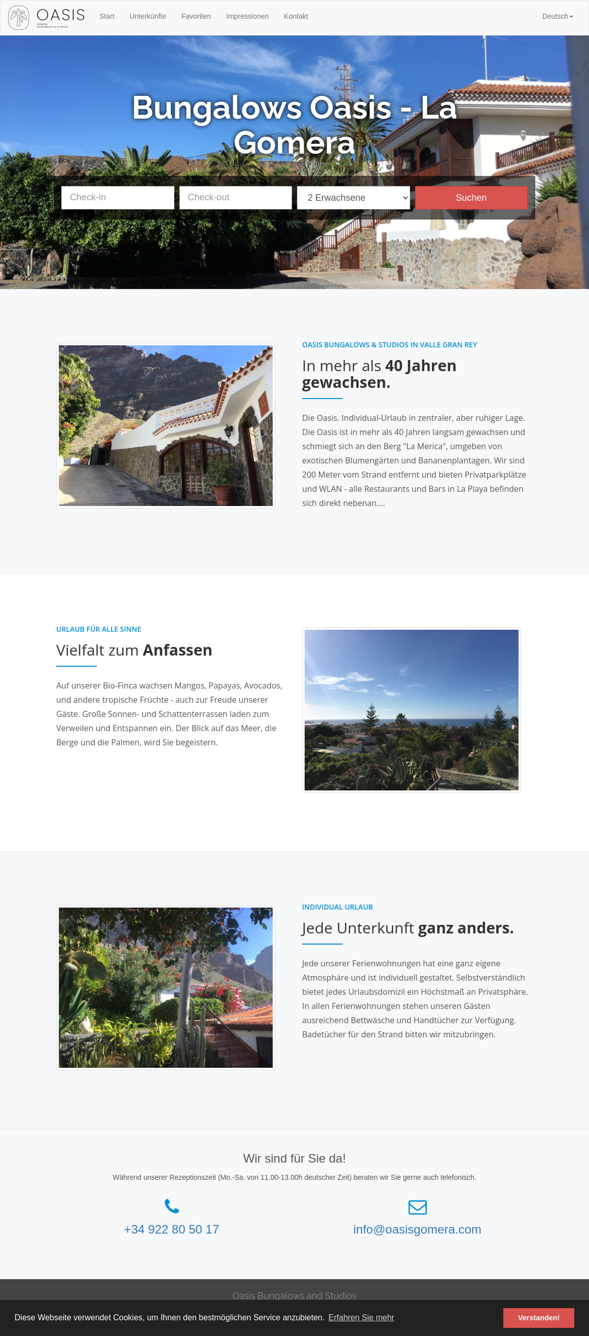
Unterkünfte (148, 16)
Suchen (471, 198)
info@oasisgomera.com (417, 1229)
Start (107, 16)
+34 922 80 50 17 (171, 1229)
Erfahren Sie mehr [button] (361, 1317)
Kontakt (296, 16)
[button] (558, 16)
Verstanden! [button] (539, 1318)
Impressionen (247, 16)
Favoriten (196, 16)
